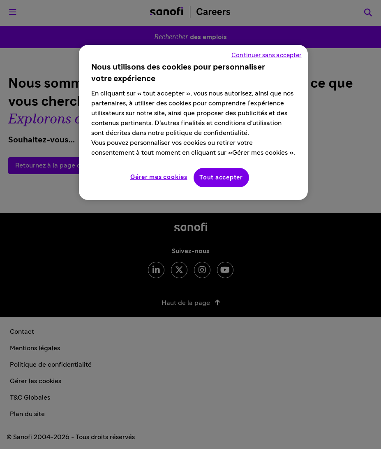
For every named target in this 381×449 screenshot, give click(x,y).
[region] (193, 122)
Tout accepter (221, 177)
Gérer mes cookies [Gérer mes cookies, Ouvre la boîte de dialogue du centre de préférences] (158, 177)
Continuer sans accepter (266, 55)
